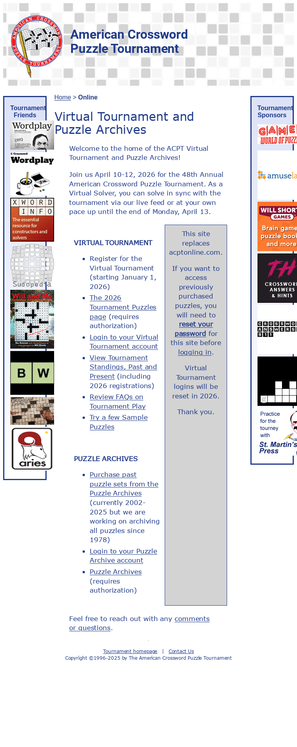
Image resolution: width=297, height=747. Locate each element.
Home (63, 97)
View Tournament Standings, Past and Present (123, 366)
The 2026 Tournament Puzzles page (123, 306)
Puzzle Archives (116, 571)
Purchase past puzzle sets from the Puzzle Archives (124, 483)
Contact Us (181, 651)
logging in (195, 352)
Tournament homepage (130, 651)
